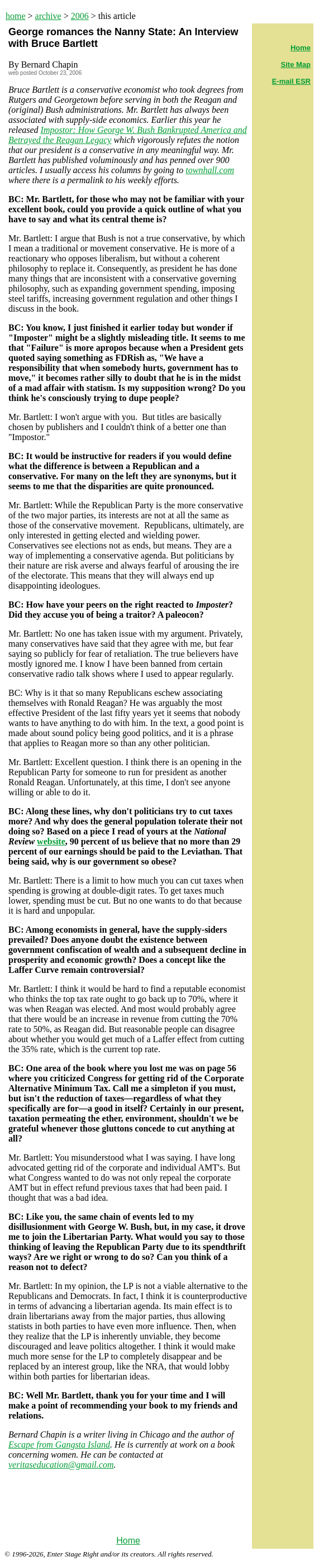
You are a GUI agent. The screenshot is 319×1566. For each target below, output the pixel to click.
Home (128, 1540)
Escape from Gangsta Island (59, 1444)
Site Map (296, 64)
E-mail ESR (291, 81)
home (16, 16)
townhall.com (209, 170)
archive (48, 16)
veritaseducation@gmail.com (60, 1464)
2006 (80, 16)
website (51, 841)
